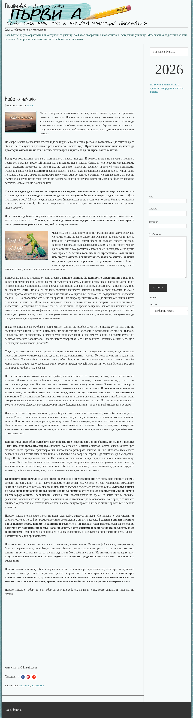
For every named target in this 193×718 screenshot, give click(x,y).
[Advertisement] (73, 66)
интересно (24, 685)
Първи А (14, 6)
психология (37, 685)
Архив (153, 304)
